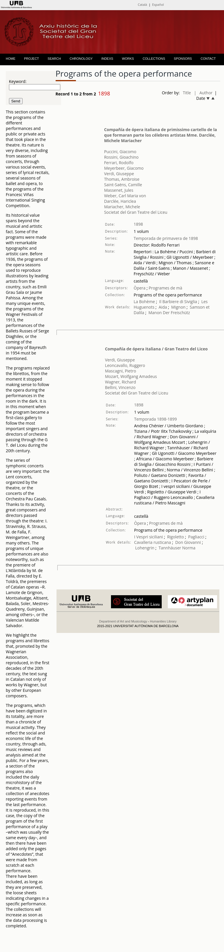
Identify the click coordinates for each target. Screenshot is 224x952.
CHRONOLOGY (81, 58)
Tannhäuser (170, 548)
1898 (138, 224)
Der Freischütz (176, 312)
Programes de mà (164, 288)
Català (142, 4)
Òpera (139, 288)
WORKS (128, 58)
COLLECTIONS (154, 58)
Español (158, 4)
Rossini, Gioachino (121, 157)
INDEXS (107, 58)
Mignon (178, 307)
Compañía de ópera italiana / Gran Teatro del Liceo (156, 349)
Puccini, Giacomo (120, 151)
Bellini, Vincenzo (120, 387)
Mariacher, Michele (122, 206)
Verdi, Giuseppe (119, 173)
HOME (10, 58)
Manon (155, 312)
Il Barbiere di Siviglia (178, 301)
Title (187, 92)
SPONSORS (183, 58)
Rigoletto (175, 537)
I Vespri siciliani (148, 537)
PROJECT (31, 58)
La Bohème (144, 301)
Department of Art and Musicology (123, 621)
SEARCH (54, 58)
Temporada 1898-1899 (155, 419)
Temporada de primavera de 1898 (166, 238)
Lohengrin (144, 548)
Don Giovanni (188, 542)
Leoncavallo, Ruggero (125, 365)
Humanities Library (163, 621)
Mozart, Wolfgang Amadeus (131, 376)
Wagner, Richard (120, 382)
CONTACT (208, 58)
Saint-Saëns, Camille (123, 184)
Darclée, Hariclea (120, 201)
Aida (163, 307)
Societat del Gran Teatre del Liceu (135, 212)
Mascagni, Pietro (120, 371)
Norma (188, 548)
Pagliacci (196, 537)
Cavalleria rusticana (152, 542)
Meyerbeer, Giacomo (123, 168)
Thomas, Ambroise (121, 179)
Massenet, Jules (118, 190)
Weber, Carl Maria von (125, 195)
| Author (203, 92)
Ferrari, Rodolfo (119, 162)
